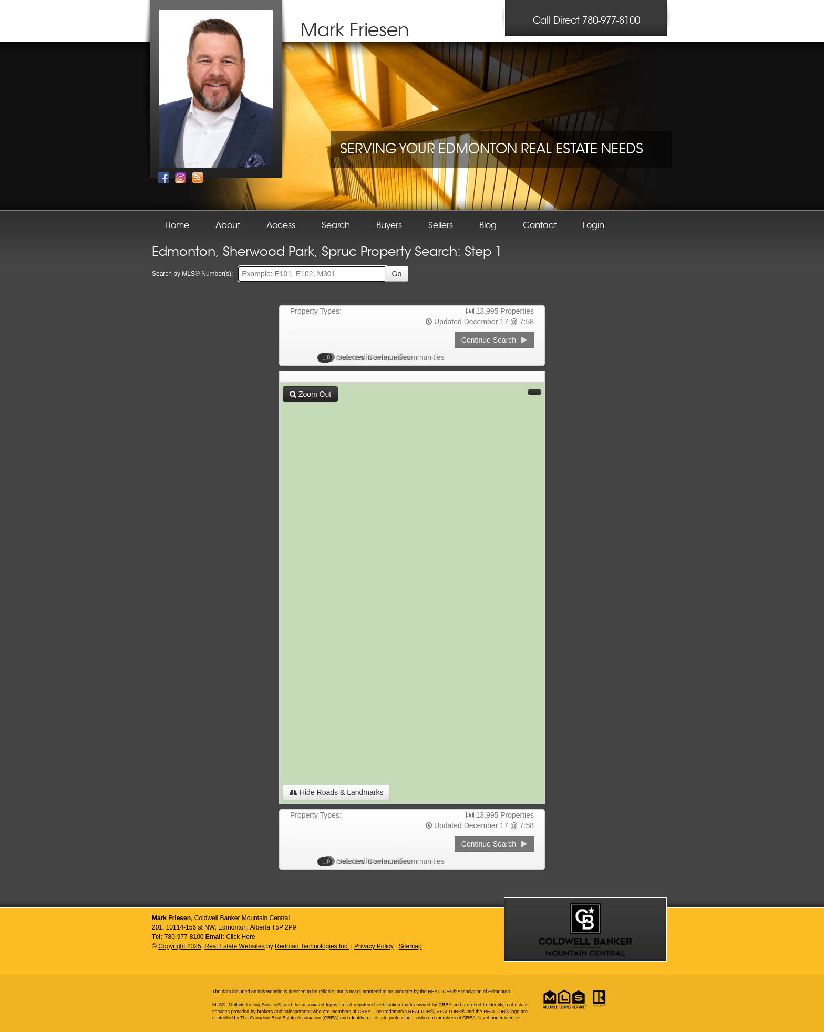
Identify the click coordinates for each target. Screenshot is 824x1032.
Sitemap (410, 946)
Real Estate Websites (234, 946)
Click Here (240, 937)
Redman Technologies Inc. (312, 946)
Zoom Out (310, 394)
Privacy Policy (374, 946)
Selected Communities (369, 357)
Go (397, 274)
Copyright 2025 (179, 946)
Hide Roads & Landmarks (336, 792)
